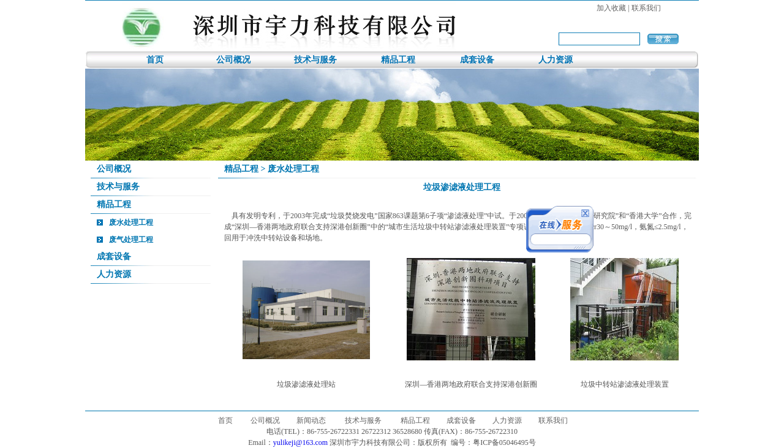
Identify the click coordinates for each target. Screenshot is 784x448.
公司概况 (233, 59)
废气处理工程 (131, 239)
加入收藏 (611, 8)
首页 (155, 59)
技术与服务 (315, 59)
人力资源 (555, 59)
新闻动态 (311, 420)
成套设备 (477, 59)
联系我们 (646, 8)
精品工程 (398, 59)
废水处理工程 (131, 222)
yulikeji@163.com (300, 442)
